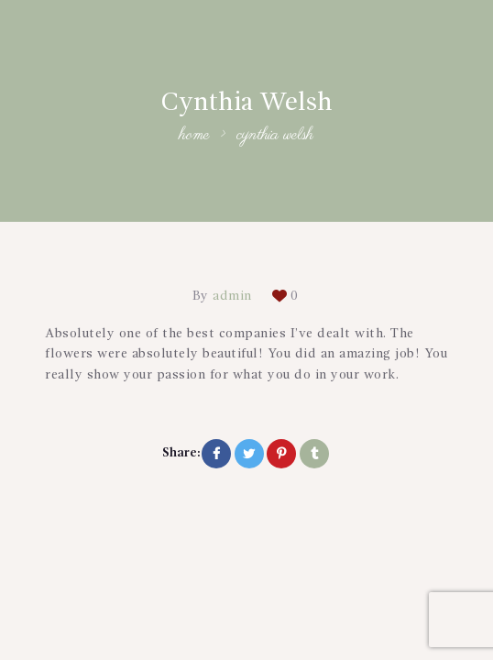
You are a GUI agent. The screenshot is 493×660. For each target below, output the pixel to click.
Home (195, 136)
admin (233, 296)
